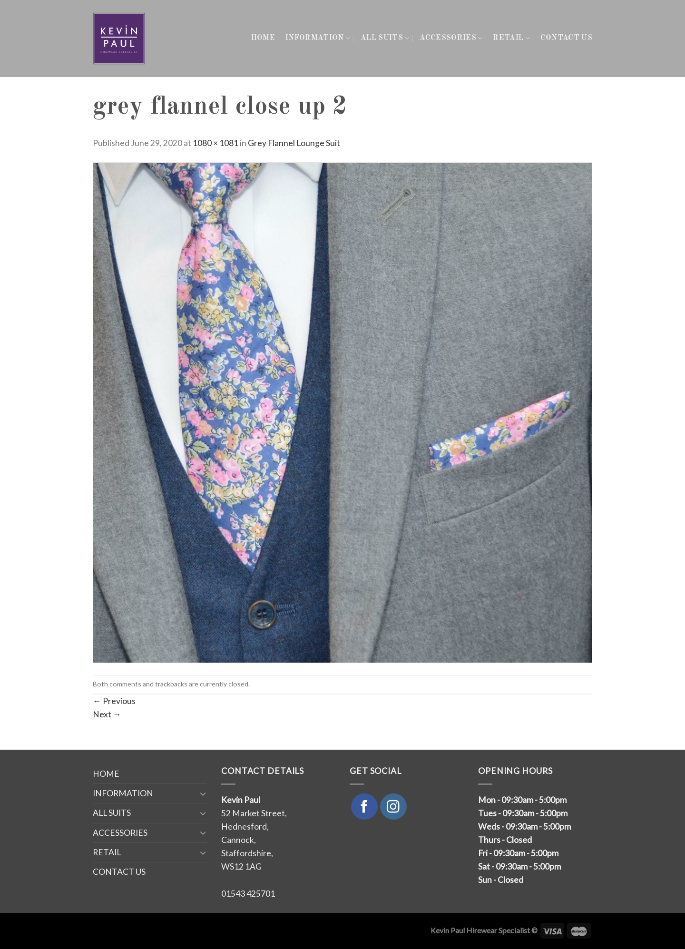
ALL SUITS (385, 38)
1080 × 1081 (215, 143)
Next (107, 714)
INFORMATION (317, 38)
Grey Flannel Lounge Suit (294, 143)
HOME (263, 38)
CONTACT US (566, 38)
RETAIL (511, 38)
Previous (114, 701)
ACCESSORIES (451, 38)
